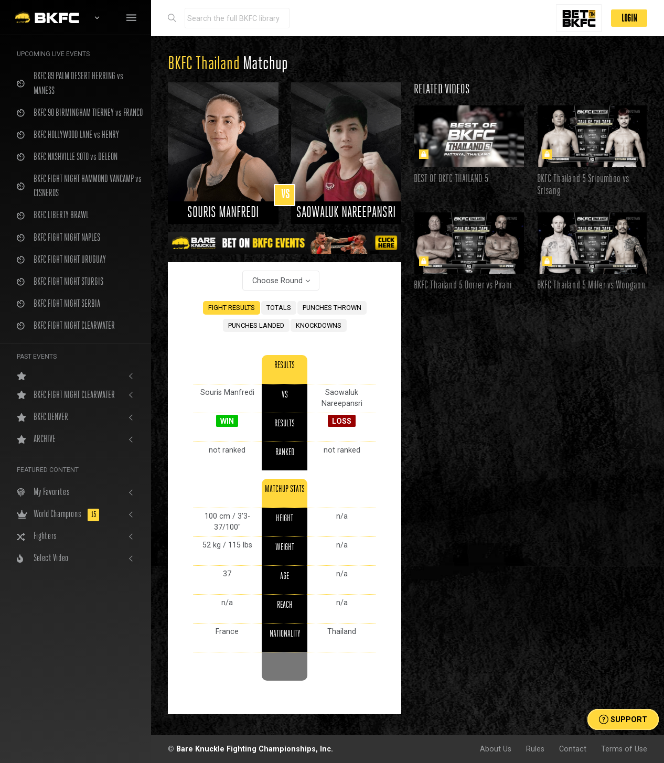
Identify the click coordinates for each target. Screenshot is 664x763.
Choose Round (277, 280)
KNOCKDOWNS (318, 325)
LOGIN (629, 18)
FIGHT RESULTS (231, 307)
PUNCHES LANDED (256, 325)
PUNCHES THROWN (332, 307)
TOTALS (278, 307)
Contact (572, 749)
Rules (535, 749)
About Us (495, 749)
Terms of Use (624, 749)
